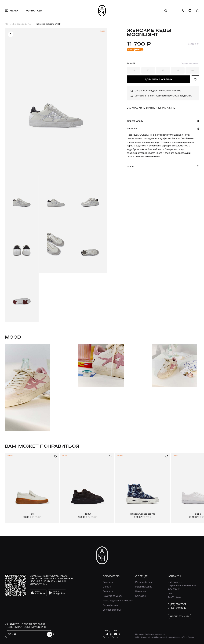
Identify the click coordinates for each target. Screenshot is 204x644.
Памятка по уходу (112, 595)
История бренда (144, 582)
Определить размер (190, 63)
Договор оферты (112, 609)
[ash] (102, 10)
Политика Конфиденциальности (150, 634)
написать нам (179, 616)
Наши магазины (144, 586)
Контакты (140, 595)
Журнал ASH (34, 10)
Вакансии (140, 591)
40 (192, 70)
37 (148, 70)
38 (163, 70)
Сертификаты (110, 605)
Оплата (107, 586)
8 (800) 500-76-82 (177, 604)
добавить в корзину (158, 79)
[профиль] (182, 10)
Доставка (108, 582)
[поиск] (165, 10)
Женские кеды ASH (22, 24)
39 (177, 70)
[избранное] (190, 10)
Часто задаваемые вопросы (118, 600)
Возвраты (108, 591)
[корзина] (197, 10)
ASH (7, 24)
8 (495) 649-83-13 (177, 607)
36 (133, 70)
